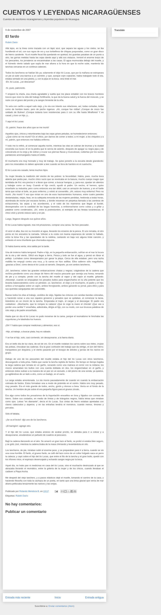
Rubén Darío (22, 495)
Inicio (58, 597)
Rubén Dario (11, 42)
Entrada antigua (94, 597)
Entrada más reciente (17, 597)
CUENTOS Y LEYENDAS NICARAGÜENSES (72, 12)
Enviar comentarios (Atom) (61, 606)
